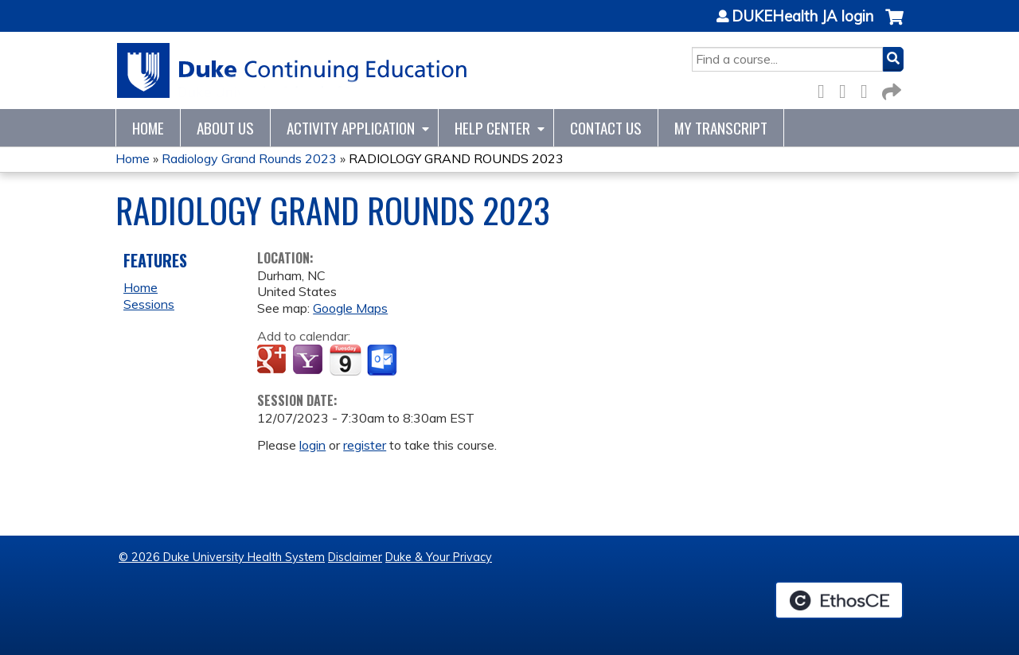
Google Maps (350, 308)
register (364, 445)
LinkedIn (868, 89)
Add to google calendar (273, 360)
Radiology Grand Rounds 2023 (249, 158)
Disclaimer (355, 557)
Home (148, 127)
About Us (225, 127)
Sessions (148, 304)
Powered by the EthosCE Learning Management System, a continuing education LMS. (839, 600)
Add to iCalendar (345, 360)
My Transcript (720, 127)
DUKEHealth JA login (802, 17)
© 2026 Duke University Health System (222, 557)
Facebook (826, 89)
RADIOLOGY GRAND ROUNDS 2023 (456, 158)
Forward (890, 89)
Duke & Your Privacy (438, 557)
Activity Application (351, 127)
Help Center (492, 127)
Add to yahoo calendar (309, 360)
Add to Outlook (383, 360)
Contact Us (606, 127)
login (312, 445)
